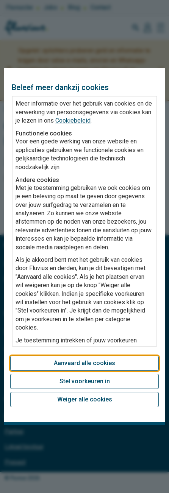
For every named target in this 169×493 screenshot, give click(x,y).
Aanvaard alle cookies (84, 363)
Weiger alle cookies (84, 399)
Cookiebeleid (73, 120)
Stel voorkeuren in (84, 381)
